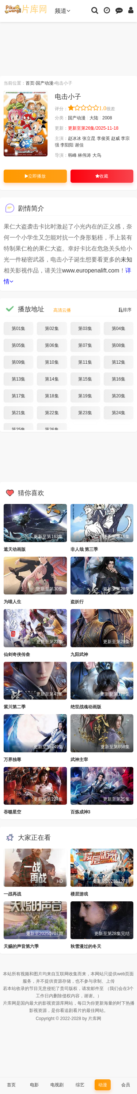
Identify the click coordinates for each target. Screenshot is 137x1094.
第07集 (85, 345)
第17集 (18, 395)
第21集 (18, 412)
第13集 (18, 379)
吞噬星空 (12, 812)
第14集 (51, 379)
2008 (107, 117)
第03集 (85, 328)
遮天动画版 (15, 549)
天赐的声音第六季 (21, 946)
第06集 (51, 345)
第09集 (18, 362)
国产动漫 (44, 83)
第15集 (85, 379)
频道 (62, 11)
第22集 (51, 412)
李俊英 (103, 138)
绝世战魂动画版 (86, 706)
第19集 (85, 395)
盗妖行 (77, 601)
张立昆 (88, 138)
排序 (125, 309)
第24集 (118, 412)
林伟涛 (84, 155)
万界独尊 (12, 759)
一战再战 (12, 894)
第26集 (51, 429)
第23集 (85, 412)
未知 (126, 259)
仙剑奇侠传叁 (17, 654)
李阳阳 (66, 145)
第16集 (118, 379)
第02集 (51, 328)
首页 (30, 83)
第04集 (118, 328)
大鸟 (96, 155)
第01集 (18, 328)
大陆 (94, 117)
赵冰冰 (74, 138)
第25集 (18, 429)
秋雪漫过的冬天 (86, 946)
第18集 (51, 395)
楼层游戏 (79, 894)
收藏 (101, 176)
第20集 (118, 395)
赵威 (115, 138)
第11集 (85, 362)
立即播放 (35, 176)
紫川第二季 (15, 706)
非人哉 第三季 (84, 549)
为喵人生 (12, 601)
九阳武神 (79, 654)
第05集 (18, 345)
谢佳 (79, 145)
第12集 (118, 362)
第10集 (51, 362)
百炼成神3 (81, 812)
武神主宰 (79, 759)
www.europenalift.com (90, 270)
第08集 (118, 345)
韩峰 (72, 155)
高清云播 (62, 310)
